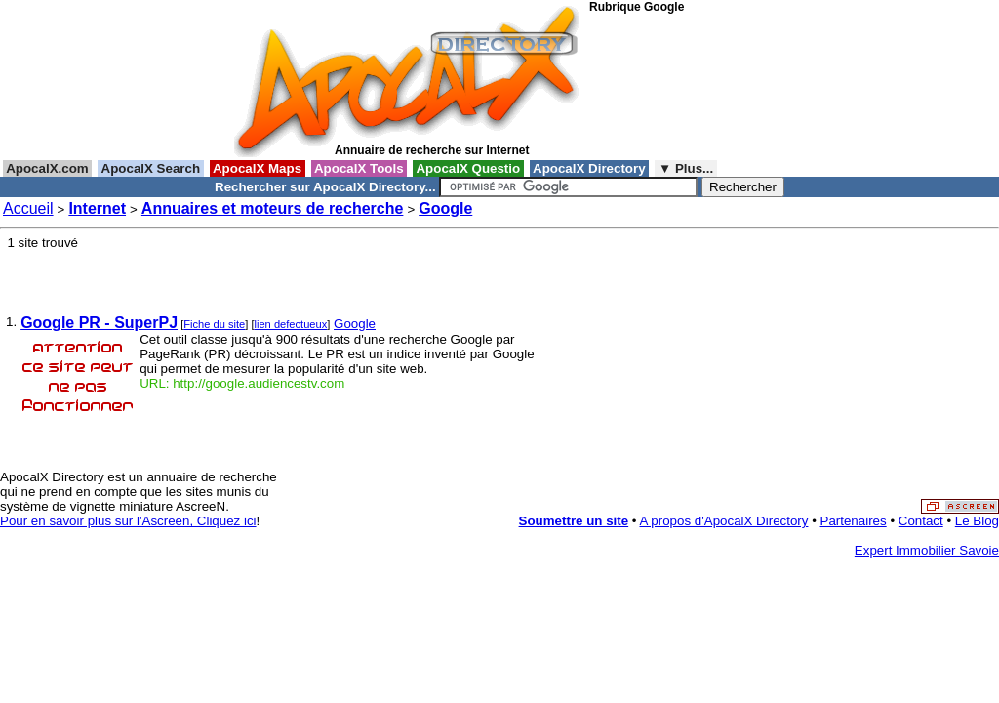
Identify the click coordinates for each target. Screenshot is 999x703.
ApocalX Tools (359, 168)
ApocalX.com (47, 168)
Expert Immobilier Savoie (927, 550)
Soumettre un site (574, 521)
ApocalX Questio (468, 168)
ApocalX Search (150, 168)
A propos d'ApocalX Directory (724, 521)
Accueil (28, 208)
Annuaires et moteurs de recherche (272, 208)
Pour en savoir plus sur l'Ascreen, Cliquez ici (128, 521)
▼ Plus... (686, 168)
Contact (921, 521)
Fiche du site (214, 324)
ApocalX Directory (589, 168)
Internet (97, 208)
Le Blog (977, 521)
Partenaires (853, 521)
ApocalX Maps (257, 168)
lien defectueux (291, 324)
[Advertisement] (677, 87)
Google (445, 208)
